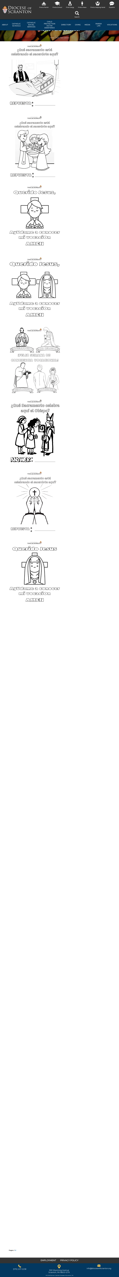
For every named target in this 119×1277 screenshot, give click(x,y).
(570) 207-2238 (19, 1269)
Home (52, 38)
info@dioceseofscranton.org (99, 1268)
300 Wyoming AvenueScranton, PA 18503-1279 (59, 1271)
